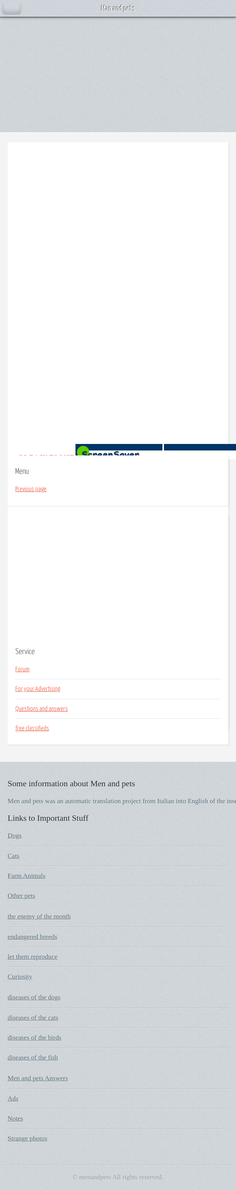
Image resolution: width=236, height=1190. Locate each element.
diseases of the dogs (34, 997)
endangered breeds (32, 936)
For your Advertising (37, 689)
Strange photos (27, 1138)
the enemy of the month (39, 916)
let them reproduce (32, 956)
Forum (22, 669)
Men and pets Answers (38, 1078)
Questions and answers (41, 709)
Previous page (30, 489)
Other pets (21, 895)
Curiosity (20, 976)
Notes (15, 1118)
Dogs (15, 835)
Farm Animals (27, 875)
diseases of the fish (33, 1057)
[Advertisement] (118, 74)
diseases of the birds (34, 1037)
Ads (13, 1098)
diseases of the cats (33, 1017)
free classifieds (32, 728)
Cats (14, 856)
